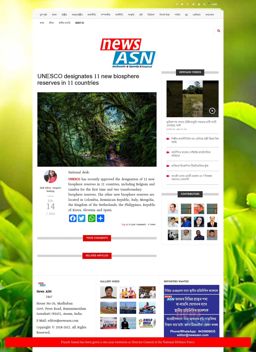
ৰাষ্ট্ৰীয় (64, 14)
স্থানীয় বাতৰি (64, 22)
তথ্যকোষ (209, 14)
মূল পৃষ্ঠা (43, 14)
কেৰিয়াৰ (196, 14)
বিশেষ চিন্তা (165, 14)
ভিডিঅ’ (151, 14)
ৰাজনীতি (92, 14)
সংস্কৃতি (131, 14)
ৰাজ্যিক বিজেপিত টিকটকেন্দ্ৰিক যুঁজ (189, 165)
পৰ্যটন (177, 14)
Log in (125, 224)
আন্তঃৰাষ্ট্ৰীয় (77, 14)
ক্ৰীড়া (51, 22)
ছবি (141, 14)
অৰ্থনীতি (119, 14)
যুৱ (186, 14)
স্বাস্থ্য (42, 22)
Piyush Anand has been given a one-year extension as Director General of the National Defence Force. (128, 342)
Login (214, 4)
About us (79, 22)
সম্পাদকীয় (105, 14)
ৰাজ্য (54, 14)
